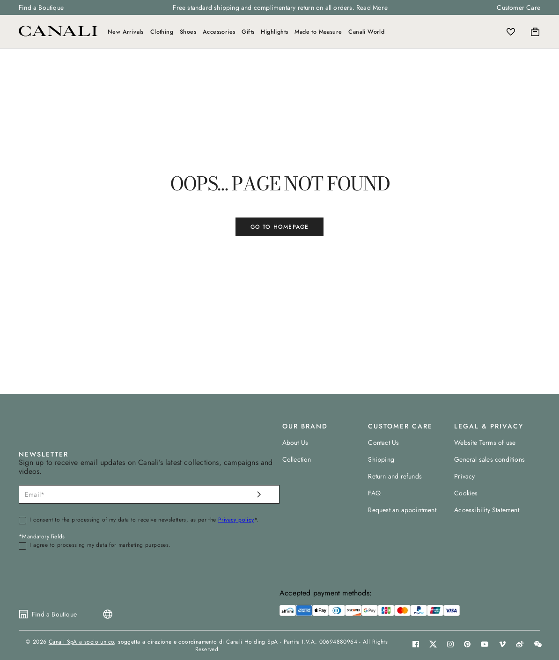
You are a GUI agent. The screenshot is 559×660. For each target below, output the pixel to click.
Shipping (381, 459)
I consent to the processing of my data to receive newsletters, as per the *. (143, 520)
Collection (296, 459)
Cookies (466, 493)
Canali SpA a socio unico (81, 642)
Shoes (188, 32)
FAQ (374, 493)
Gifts (248, 32)
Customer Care (518, 7)
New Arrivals (126, 32)
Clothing (161, 32)
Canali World (366, 32)
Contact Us (383, 442)
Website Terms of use (484, 442)
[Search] (473, 31)
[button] (473, 31)
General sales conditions (489, 459)
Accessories (219, 32)
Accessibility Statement (486, 510)
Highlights (274, 32)
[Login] (493, 32)
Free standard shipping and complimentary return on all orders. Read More (280, 7)
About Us (295, 442)
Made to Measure (318, 32)
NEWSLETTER (43, 454)
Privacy (464, 476)
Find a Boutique (41, 7)
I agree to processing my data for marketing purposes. (99, 545)
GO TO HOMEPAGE (279, 227)
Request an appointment (402, 510)
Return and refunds (395, 476)
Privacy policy (236, 519)
